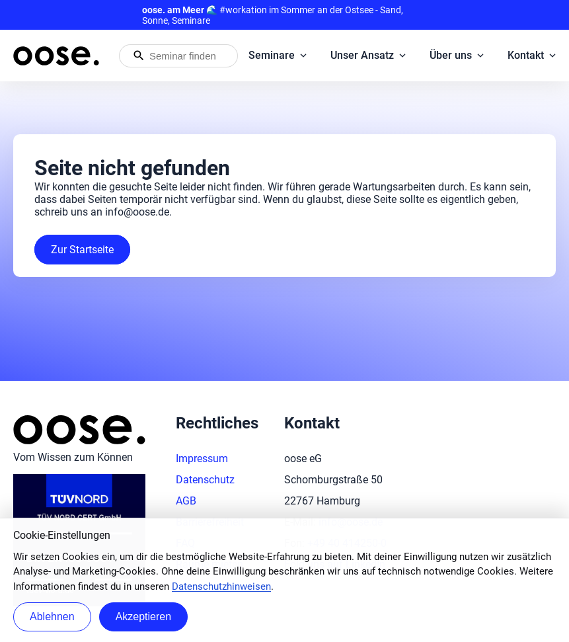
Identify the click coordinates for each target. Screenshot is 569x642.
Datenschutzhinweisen (221, 586)
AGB (186, 501)
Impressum (202, 458)
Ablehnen (52, 616)
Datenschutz (205, 479)
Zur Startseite (82, 249)
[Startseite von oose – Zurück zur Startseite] (56, 56)
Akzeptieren (144, 616)
